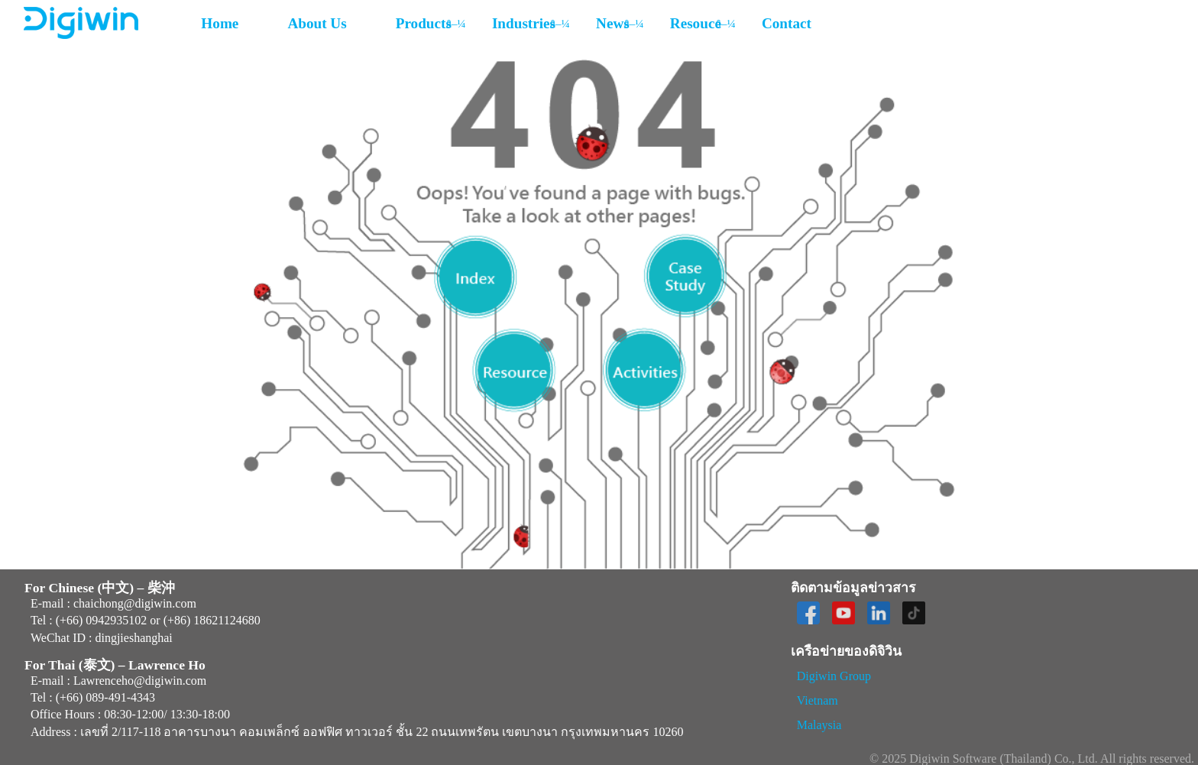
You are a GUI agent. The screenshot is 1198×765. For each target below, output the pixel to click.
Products (424, 23)
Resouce (695, 23)
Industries (523, 23)
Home (219, 23)
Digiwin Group (834, 675)
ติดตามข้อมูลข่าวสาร (853, 588)
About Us (316, 23)
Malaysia (819, 724)
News (613, 23)
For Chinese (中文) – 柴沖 (99, 588)
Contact (786, 23)
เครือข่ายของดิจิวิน (846, 652)
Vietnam (817, 700)
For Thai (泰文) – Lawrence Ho (115, 666)
